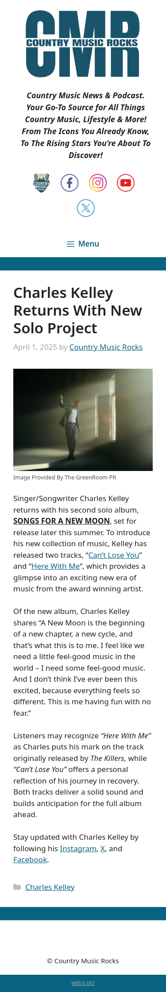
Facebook (30, 859)
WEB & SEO (83, 983)
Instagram (78, 848)
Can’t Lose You (113, 555)
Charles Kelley (49, 887)
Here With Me (55, 566)
